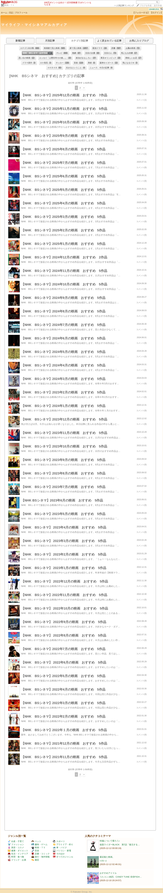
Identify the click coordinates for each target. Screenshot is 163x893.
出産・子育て (16, 841)
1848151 (154, 9)
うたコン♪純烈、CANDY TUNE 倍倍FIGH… (121, 877)
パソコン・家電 (62, 850)
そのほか (59, 853)
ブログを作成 (145, 5)
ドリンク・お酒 (17, 860)
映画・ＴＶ (9, 5)
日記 (11, 12)
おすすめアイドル (108, 873)
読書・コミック (40, 853)
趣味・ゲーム (39, 844)
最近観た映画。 (107, 857)
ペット (36, 841)
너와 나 (103, 860)
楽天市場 (158, 5)
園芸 (35, 860)
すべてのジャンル (63, 857)
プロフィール (21, 12)
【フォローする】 (141, 12)
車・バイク (60, 847)
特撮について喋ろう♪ (110, 841)
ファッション (16, 844)
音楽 (35, 850)
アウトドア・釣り (63, 844)
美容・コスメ (16, 847)
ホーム (4, 12)
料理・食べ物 (16, 857)
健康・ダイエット (18, 850)
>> (124, 5)
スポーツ (59, 841)
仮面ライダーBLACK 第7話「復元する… (120, 844)
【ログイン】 (156, 12)
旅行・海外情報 (40, 857)
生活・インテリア (18, 853)
